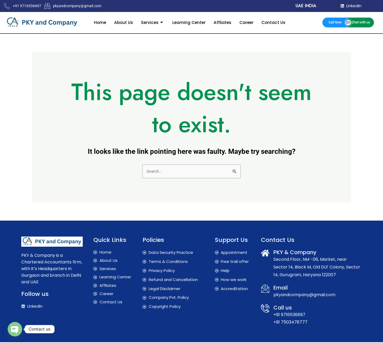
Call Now (335, 22)
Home (97, 22)
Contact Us (275, 22)
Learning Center (189, 22)
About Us (122, 22)
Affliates (223, 22)
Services (152, 22)
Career (247, 22)
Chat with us (361, 22)
